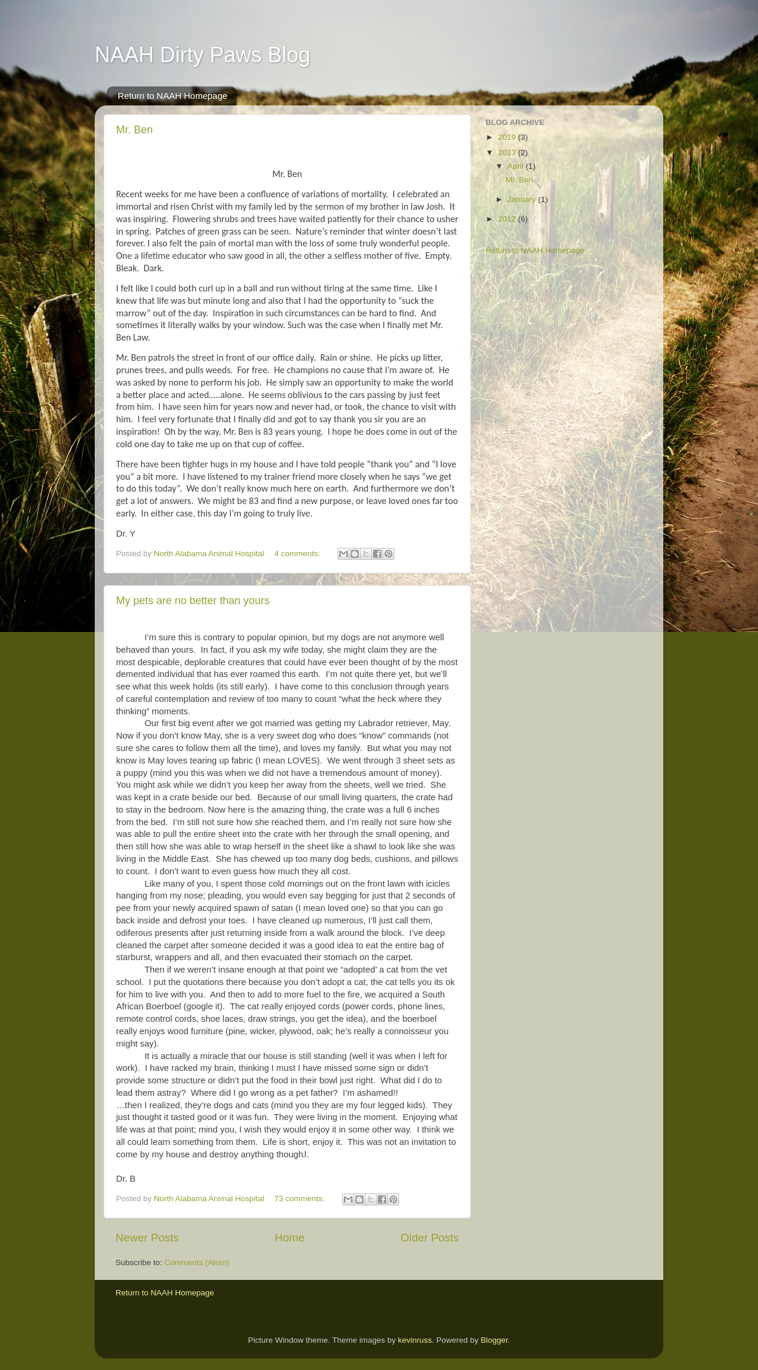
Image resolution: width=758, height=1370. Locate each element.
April (517, 166)
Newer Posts (147, 1237)
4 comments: (298, 553)
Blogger (494, 1340)
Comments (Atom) (197, 1262)
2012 (508, 218)
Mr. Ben (134, 130)
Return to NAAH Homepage (172, 96)
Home (289, 1237)
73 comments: (300, 1198)
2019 (508, 137)
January (523, 199)
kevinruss (415, 1340)
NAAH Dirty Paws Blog (202, 55)
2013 (508, 152)
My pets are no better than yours (192, 601)
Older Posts (429, 1237)
